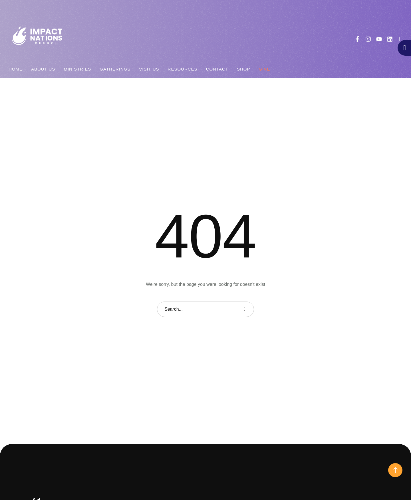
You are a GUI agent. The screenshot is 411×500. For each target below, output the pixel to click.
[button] (400, 39)
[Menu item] (16, 69)
